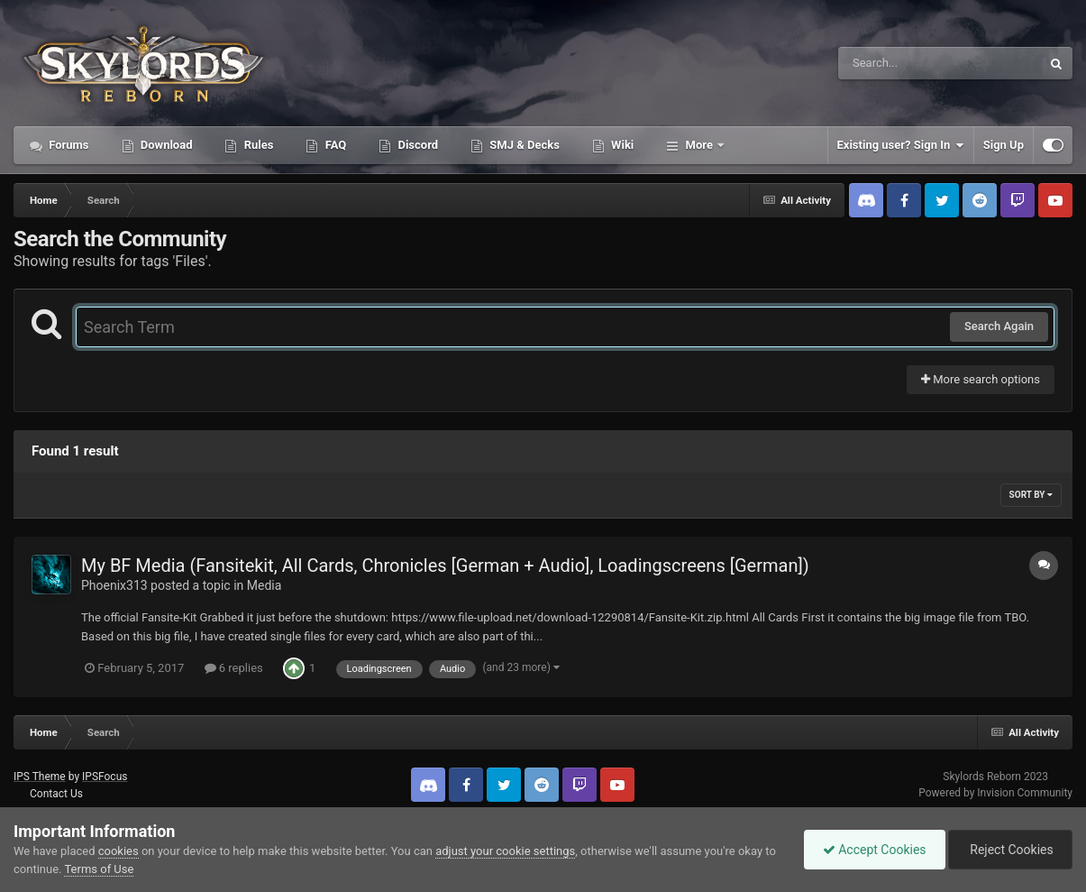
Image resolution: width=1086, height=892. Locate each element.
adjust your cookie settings (505, 851)
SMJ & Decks (523, 145)
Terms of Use (98, 869)
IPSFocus (104, 776)
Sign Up (1003, 145)
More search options (980, 379)
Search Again (999, 326)
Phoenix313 (114, 585)
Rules (257, 145)
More (699, 145)
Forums (67, 145)
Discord (416, 145)
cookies (118, 851)
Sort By (1031, 495)
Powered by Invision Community (995, 792)
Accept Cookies (874, 849)
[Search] (894, 63)
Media (264, 585)
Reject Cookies (1010, 849)
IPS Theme (40, 776)
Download (165, 145)
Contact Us (56, 793)
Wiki (621, 145)
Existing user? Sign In (900, 145)
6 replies (234, 668)
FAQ (334, 145)
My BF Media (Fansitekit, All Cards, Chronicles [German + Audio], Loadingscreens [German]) (445, 565)
